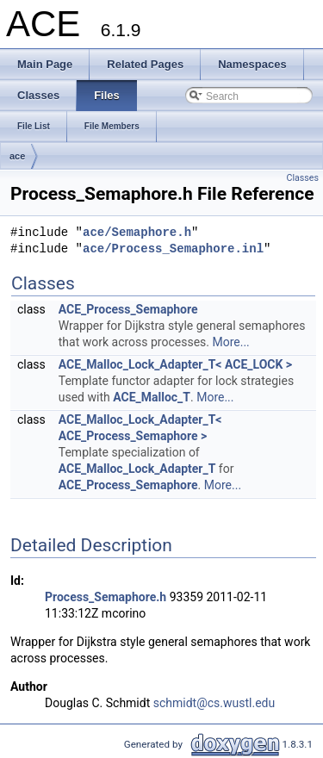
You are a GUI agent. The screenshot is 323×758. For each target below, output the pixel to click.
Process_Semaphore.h (105, 597)
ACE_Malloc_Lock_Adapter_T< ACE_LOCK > (175, 364)
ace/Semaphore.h (137, 233)
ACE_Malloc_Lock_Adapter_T (137, 468)
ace (17, 156)
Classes (303, 177)
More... (230, 342)
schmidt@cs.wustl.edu (214, 703)
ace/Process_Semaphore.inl (173, 249)
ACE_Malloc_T (151, 397)
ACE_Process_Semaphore (128, 309)
